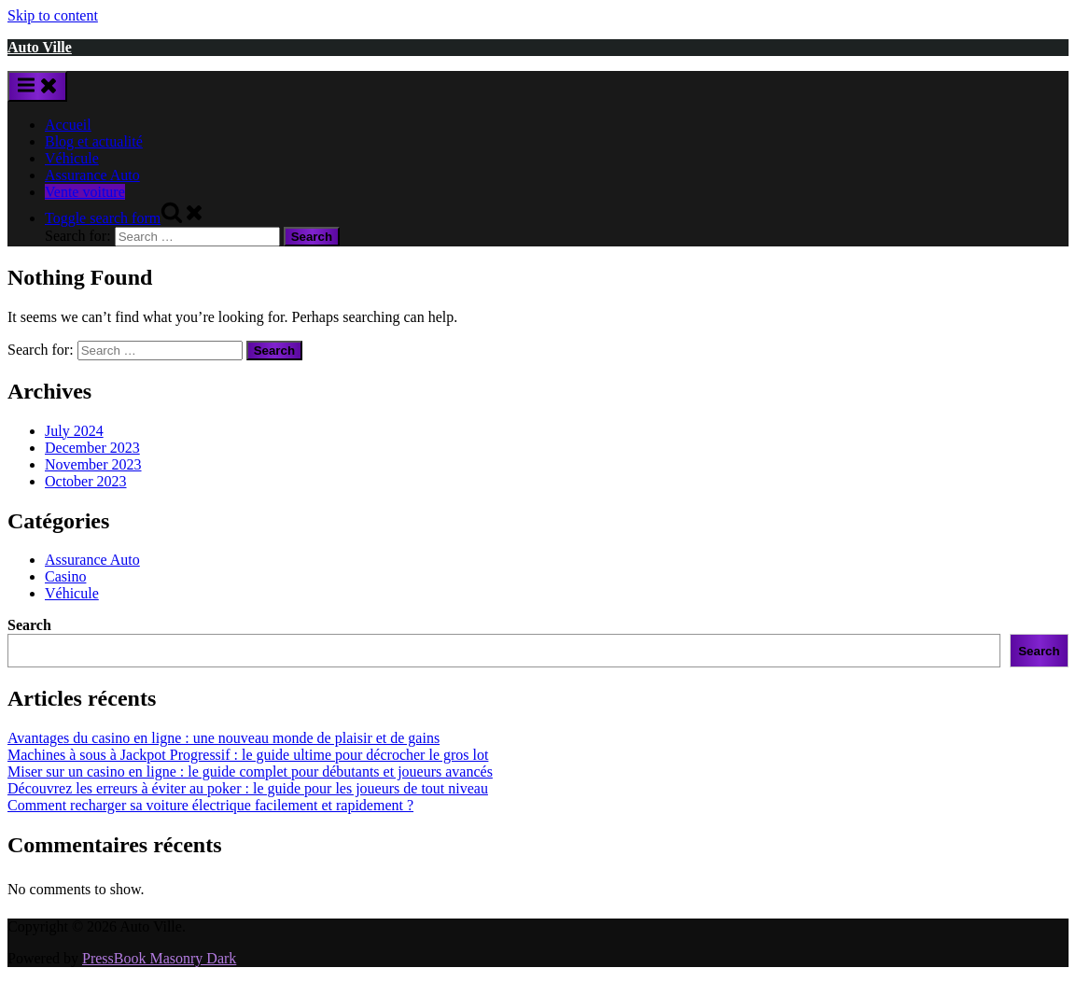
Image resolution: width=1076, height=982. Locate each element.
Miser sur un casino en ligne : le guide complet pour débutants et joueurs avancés (250, 771)
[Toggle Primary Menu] (37, 86)
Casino (65, 576)
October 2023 (86, 481)
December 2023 (92, 448)
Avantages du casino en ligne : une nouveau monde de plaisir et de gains (223, 738)
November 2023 (93, 464)
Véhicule (72, 158)
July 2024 (74, 431)
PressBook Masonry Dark (159, 958)
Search (29, 625)
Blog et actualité (94, 141)
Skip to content (52, 15)
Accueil (68, 125)
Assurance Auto (92, 175)
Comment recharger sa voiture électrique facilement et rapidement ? (210, 805)
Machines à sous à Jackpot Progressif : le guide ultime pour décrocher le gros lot (247, 755)
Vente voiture (85, 192)
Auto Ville (39, 47)
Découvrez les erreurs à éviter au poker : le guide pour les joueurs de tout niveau (247, 788)
